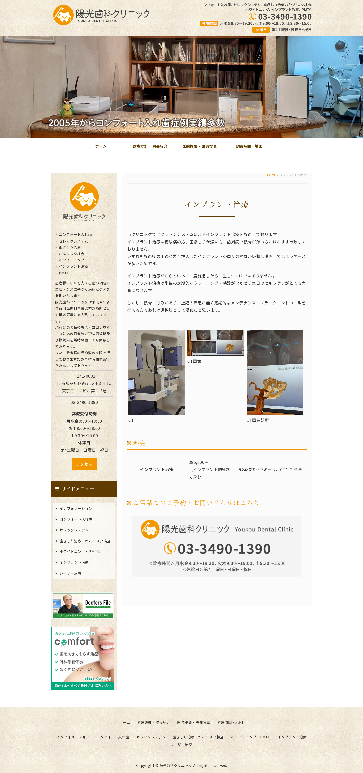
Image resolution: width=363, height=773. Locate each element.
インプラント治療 (74, 562)
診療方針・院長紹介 (150, 146)
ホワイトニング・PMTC (79, 551)
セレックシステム (74, 529)
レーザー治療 (70, 573)
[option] (181, 87)
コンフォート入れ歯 (76, 519)
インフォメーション (76, 508)
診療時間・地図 (249, 146)
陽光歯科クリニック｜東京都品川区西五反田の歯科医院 (101, 15)
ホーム (101, 146)
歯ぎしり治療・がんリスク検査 (85, 540)
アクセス (84, 464)
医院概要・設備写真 (199, 146)
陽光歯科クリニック (175, 765)
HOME (271, 175)
